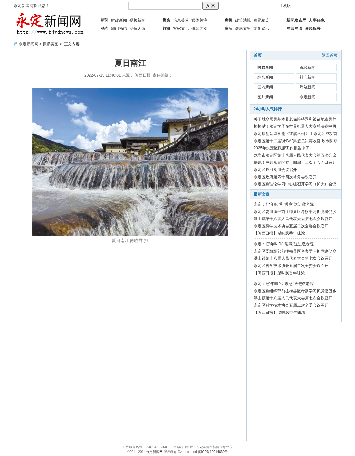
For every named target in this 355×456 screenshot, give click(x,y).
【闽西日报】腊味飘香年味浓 (279, 233)
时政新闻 (119, 20)
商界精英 (261, 20)
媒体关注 (199, 20)
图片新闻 (265, 97)
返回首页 (330, 55)
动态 (104, 28)
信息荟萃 (181, 20)
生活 (228, 28)
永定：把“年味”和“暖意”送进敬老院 (284, 204)
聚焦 (166, 20)
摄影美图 (199, 28)
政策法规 (243, 20)
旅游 (166, 28)
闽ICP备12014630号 (213, 452)
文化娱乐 (261, 28)
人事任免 (317, 20)
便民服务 (313, 28)
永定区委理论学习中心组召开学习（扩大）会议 (295, 184)
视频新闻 (137, 20)
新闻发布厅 (296, 20)
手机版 (285, 5)
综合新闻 (265, 77)
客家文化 (181, 28)
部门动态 (119, 28)
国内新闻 (265, 87)
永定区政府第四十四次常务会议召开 (285, 177)
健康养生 (243, 28)
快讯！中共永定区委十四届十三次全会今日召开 (295, 162)
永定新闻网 (28, 44)
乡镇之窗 (137, 28)
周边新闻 (307, 87)
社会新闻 (307, 77)
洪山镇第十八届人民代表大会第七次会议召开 (293, 219)
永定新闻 (307, 97)
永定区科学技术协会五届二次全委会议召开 (291, 226)
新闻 (104, 20)
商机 (228, 20)
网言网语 (294, 28)
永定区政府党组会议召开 (275, 169)
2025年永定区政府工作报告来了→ (284, 148)
